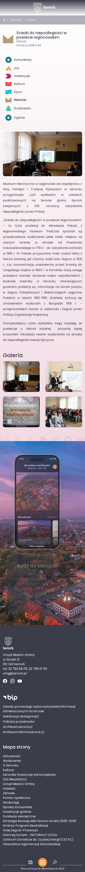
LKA (12, 68)
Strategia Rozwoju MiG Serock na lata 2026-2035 (39, 821)
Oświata (9, 788)
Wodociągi (11, 802)
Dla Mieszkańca (14, 779)
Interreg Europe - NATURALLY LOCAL (30, 835)
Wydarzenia (12, 761)
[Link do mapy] (30, 862)
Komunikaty (18, 60)
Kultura (15, 84)
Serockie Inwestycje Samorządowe (29, 774)
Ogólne (15, 118)
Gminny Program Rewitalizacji (25, 825)
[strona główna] (4, 20)
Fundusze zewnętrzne (19, 816)
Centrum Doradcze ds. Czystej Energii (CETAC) (38, 839)
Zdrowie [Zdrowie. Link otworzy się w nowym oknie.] (9, 793)
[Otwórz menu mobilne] (42, 862)
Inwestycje (17, 76)
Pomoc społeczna (16, 798)
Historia (32, 20)
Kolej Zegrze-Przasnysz (20, 830)
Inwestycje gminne (17, 811)
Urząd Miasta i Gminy (19, 784)
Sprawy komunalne (17, 807)
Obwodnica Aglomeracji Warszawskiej (31, 844)
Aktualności (16, 20)
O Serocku (11, 765)
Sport (13, 92)
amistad (48, 868)
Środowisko (18, 108)
